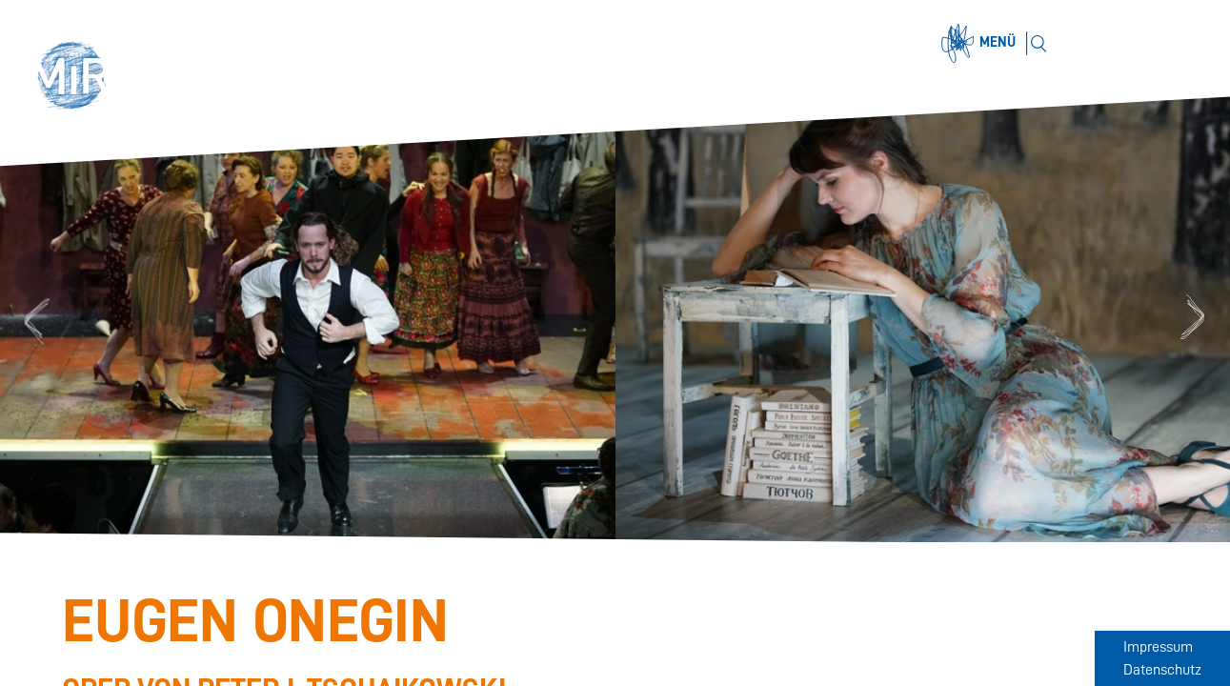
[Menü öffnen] (981, 44)
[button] (78, 78)
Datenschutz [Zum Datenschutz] (1162, 669)
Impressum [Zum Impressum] (1158, 647)
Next (1195, 320)
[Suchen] (1038, 43)
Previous (34, 320)
